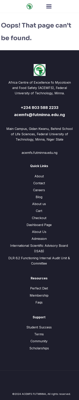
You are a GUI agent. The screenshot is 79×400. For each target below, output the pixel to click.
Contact (39, 183)
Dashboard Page (39, 225)
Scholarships (39, 348)
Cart (39, 211)
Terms (39, 334)
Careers (39, 190)
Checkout (39, 218)
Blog (39, 197)
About (39, 176)
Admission (39, 239)
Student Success (39, 327)
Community (39, 341)
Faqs (39, 302)
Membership (39, 295)
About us (39, 204)
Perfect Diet (39, 288)
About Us (39, 232)
